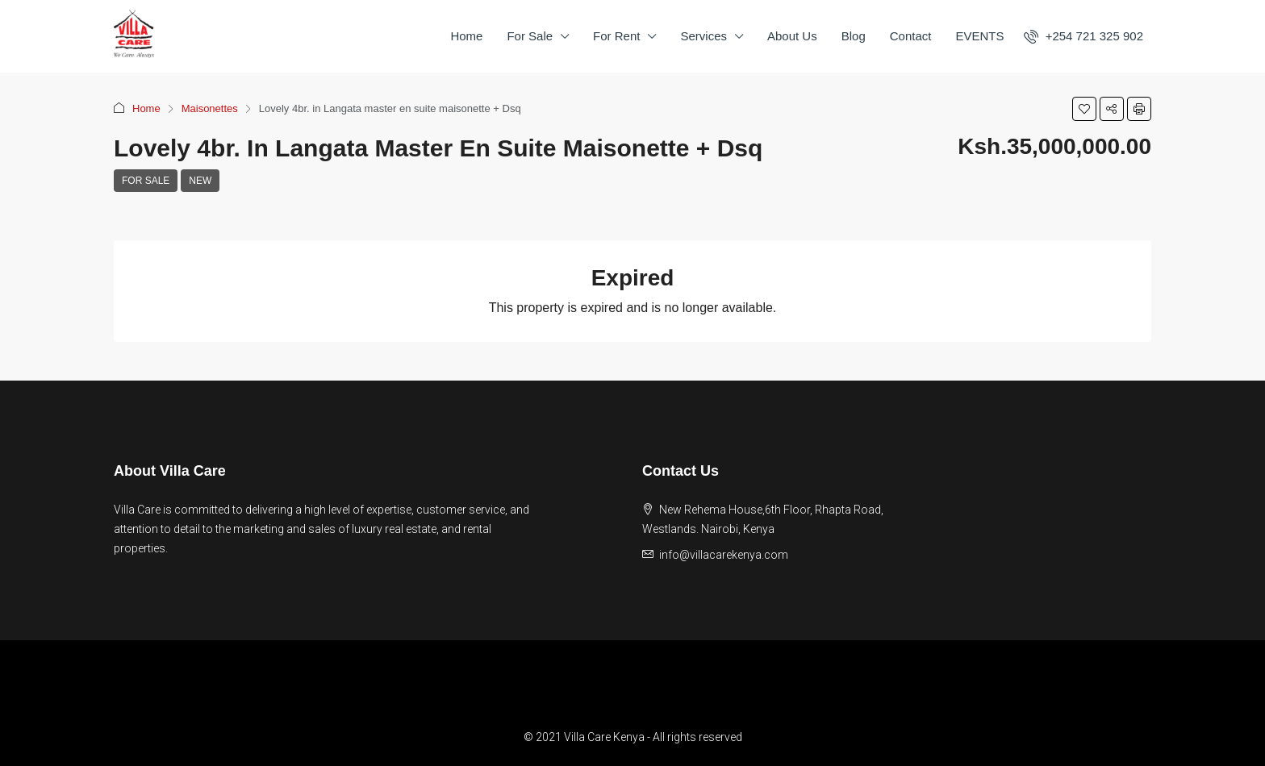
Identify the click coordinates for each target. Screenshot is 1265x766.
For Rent (616, 36)
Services (703, 36)
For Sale (530, 36)
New (200, 180)
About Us (792, 36)
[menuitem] (1083, 36)
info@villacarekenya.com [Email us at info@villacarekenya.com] (723, 554)
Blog (853, 36)
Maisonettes (210, 108)
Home (466, 36)
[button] (1084, 109)
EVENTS (979, 36)
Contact (911, 36)
